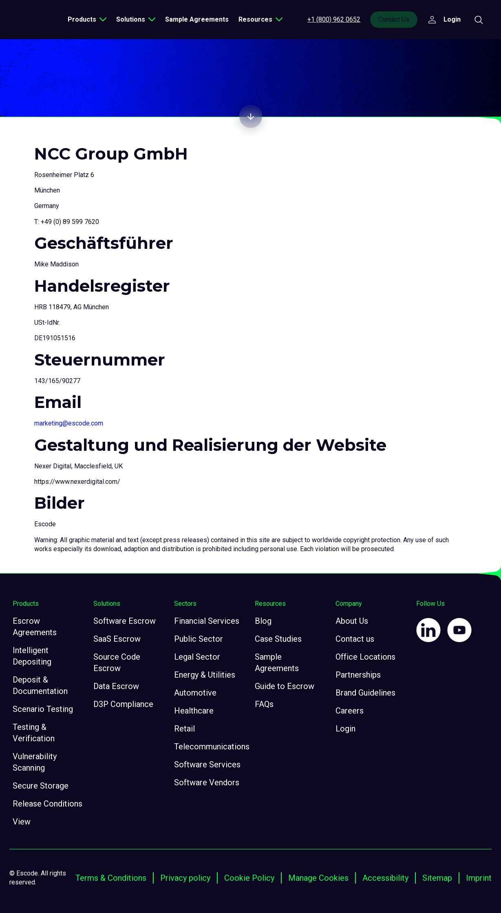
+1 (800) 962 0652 (333, 19)
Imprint (479, 878)
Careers (349, 711)
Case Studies (278, 639)
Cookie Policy (249, 878)
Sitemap (437, 878)
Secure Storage (40, 786)
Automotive (195, 693)
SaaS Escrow (117, 639)
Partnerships (358, 675)
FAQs (264, 704)
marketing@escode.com (68, 423)
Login (345, 729)
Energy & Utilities (204, 675)
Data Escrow (116, 686)
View (22, 822)
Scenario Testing (43, 709)
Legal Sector (197, 657)
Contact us (354, 639)
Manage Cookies (318, 878)
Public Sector (198, 639)
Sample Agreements (197, 19)
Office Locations (365, 657)
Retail (184, 729)
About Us (351, 621)
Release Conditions (47, 804)
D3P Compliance (123, 704)
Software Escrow (124, 621)
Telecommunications (211, 746)
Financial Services (206, 621)
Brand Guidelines (365, 693)
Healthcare (194, 711)
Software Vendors (206, 782)
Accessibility (385, 878)
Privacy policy (185, 878)
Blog (263, 621)
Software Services (207, 764)
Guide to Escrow (284, 686)
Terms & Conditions (110, 878)
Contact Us (393, 19)
